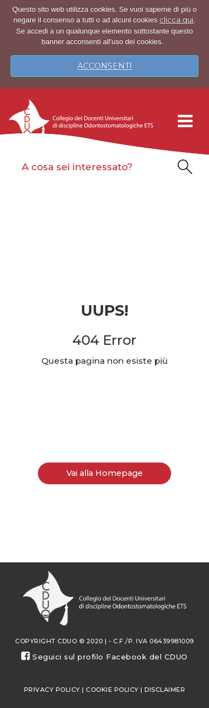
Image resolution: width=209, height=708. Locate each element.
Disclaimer (164, 689)
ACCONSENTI (104, 66)
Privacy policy (52, 689)
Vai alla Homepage (104, 473)
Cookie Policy (112, 689)
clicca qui (176, 19)
